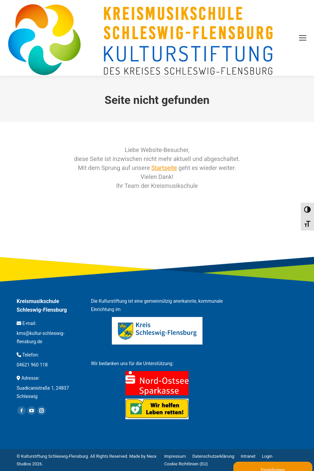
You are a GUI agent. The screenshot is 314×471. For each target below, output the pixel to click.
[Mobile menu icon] (302, 37)
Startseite (164, 167)
